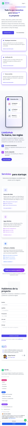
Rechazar (14, 421)
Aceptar (14, 423)
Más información (12, 418)
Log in (24, 3)
